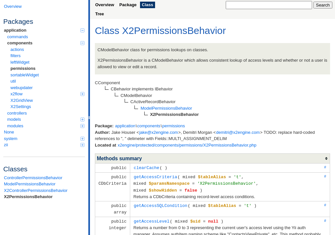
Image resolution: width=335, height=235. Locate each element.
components (45, 42)
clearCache (146, 167)
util (13, 81)
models (45, 119)
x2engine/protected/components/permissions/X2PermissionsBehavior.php (187, 145)
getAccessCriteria (155, 176)
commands (17, 36)
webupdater (21, 87)
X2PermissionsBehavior (28, 196)
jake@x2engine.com (158, 132)
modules (45, 125)
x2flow (47, 93)
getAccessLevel (151, 219)
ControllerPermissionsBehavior (33, 177)
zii (44, 144)
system (44, 138)
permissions (23, 68)
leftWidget (19, 62)
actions (17, 49)
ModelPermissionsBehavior (30, 183)
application (44, 30)
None (9, 132)
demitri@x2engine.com (238, 132)
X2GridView (21, 100)
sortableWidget (24, 74)
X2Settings (20, 106)
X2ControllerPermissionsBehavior (35, 190)
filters (15, 55)
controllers (17, 113)
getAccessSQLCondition (160, 204)
